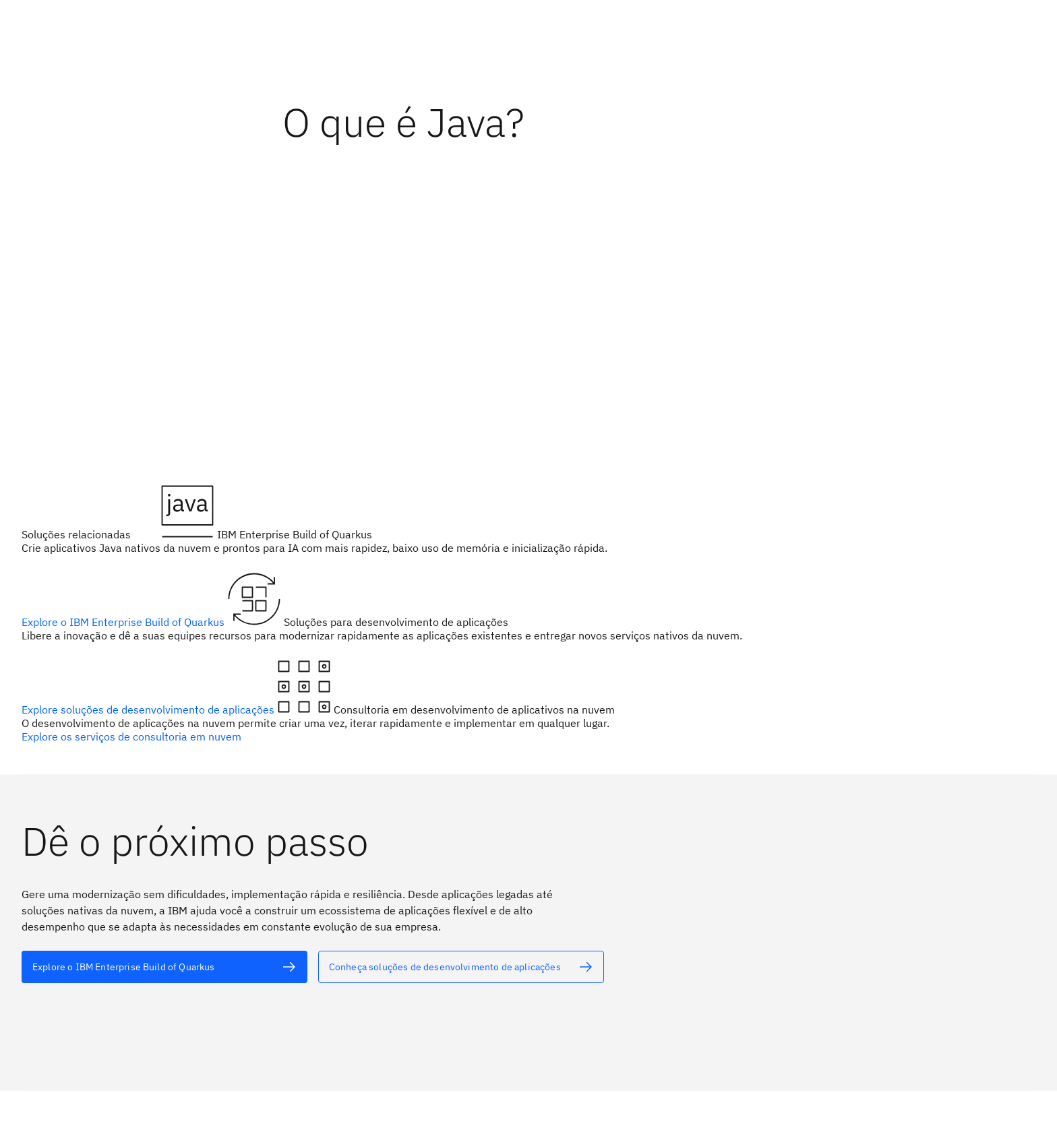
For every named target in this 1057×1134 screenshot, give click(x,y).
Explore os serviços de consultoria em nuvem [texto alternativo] (131, 736)
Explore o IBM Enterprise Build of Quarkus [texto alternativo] (124, 622)
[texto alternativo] (164, 967)
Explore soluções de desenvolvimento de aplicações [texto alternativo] (149, 709)
